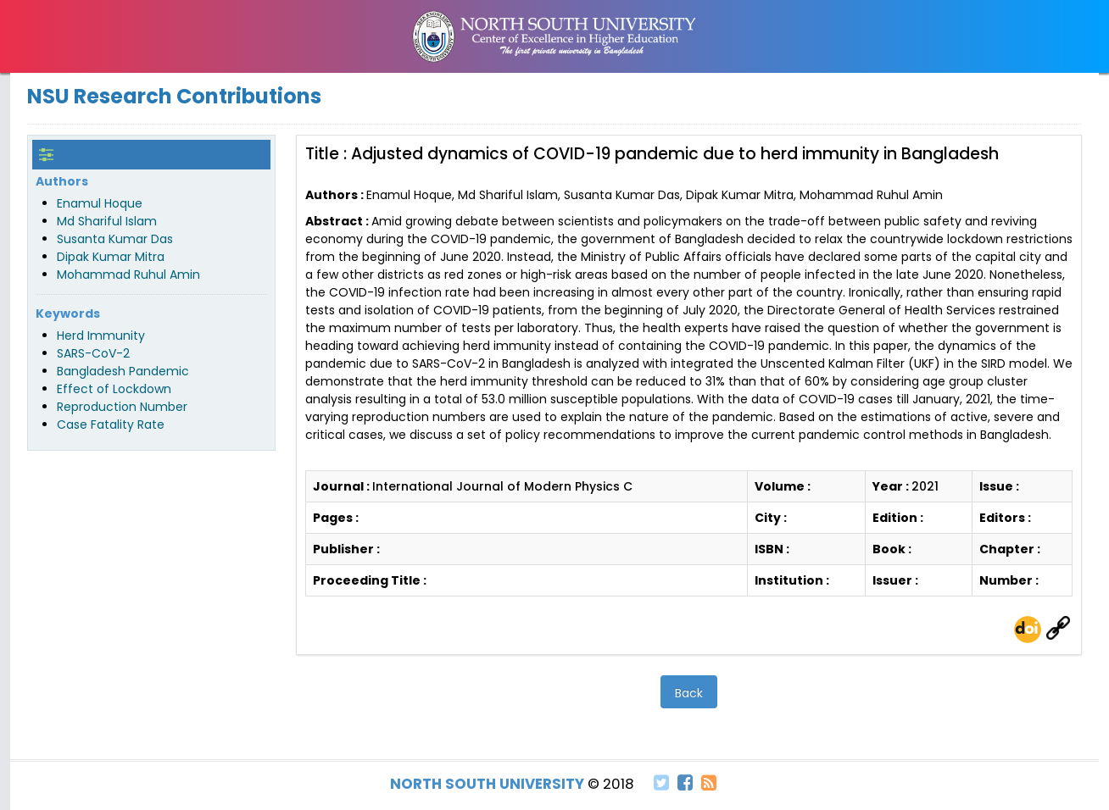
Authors (62, 181)
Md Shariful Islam (107, 221)
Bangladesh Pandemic (123, 371)
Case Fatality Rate (110, 424)
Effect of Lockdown (114, 388)
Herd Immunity (101, 335)
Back (689, 693)
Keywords (68, 313)
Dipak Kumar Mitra (110, 256)
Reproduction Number (122, 406)
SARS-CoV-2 (93, 353)
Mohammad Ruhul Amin (128, 274)
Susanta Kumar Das (115, 238)
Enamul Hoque (99, 203)
